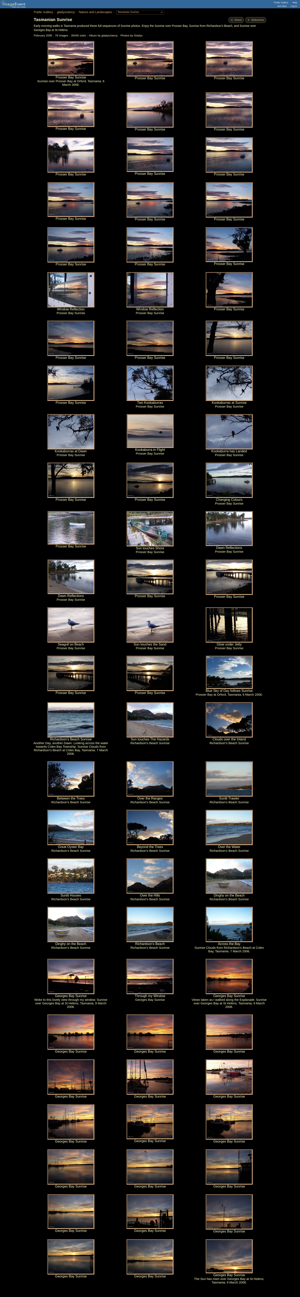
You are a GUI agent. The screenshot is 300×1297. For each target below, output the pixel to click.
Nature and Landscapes (95, 12)
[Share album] (236, 20)
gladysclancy (66, 12)
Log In (294, 6)
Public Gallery (281, 2)
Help (294, 2)
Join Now (281, 6)
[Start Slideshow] (255, 20)
